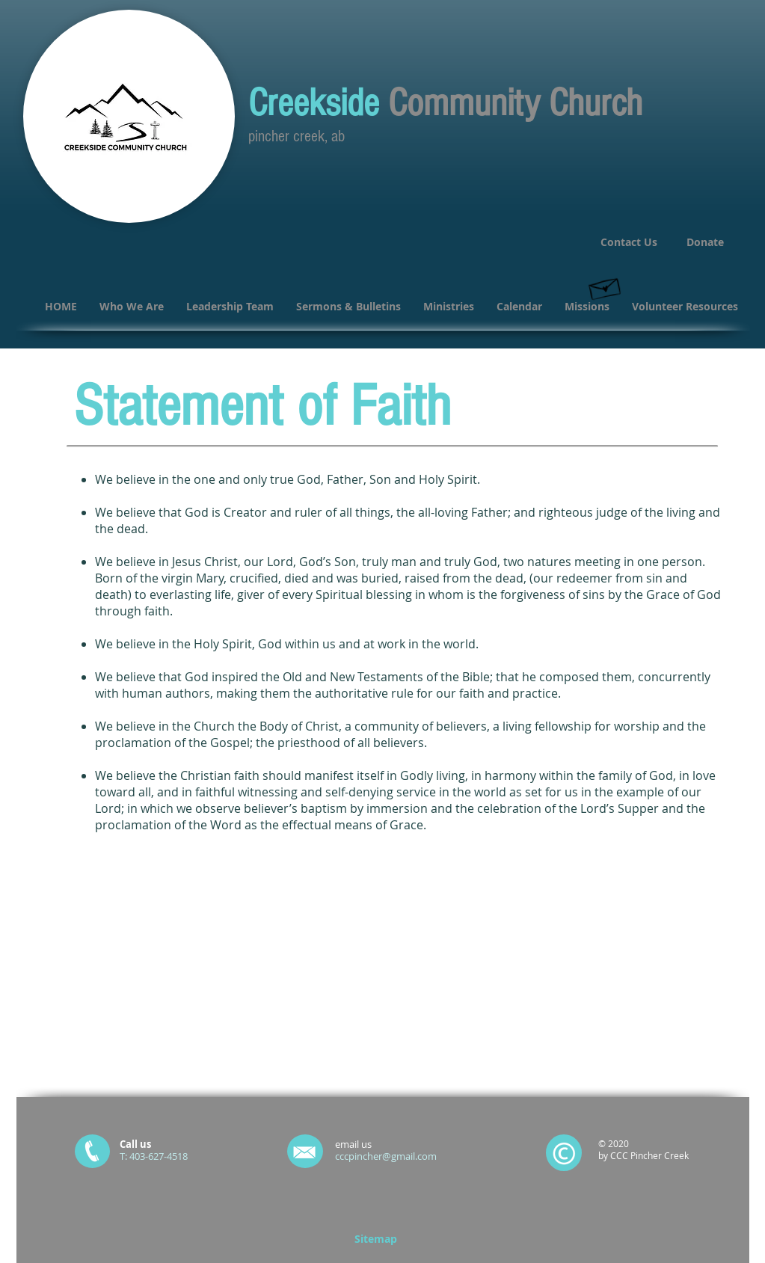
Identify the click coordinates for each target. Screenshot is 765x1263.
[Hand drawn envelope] (605, 286)
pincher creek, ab (296, 136)
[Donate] (705, 242)
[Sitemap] (376, 1239)
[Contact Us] (629, 242)
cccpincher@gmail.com (386, 1156)
